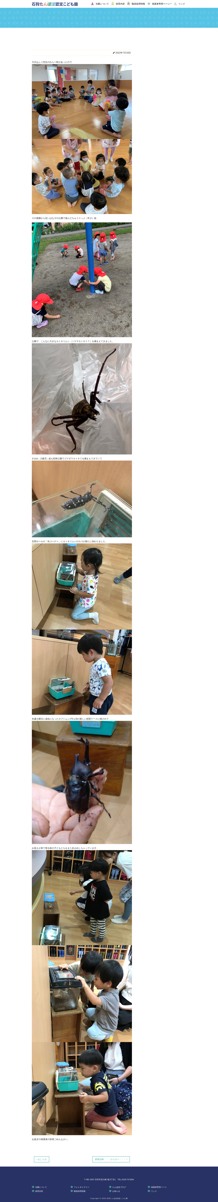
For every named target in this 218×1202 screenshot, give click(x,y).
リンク (154, 1191)
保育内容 (39, 1191)
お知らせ (116, 1191)
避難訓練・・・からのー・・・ (111, 1159)
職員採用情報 (80, 1191)
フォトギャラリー (81, 1187)
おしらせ (41, 1159)
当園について (41, 1187)
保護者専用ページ (159, 1187)
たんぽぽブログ (119, 1187)
